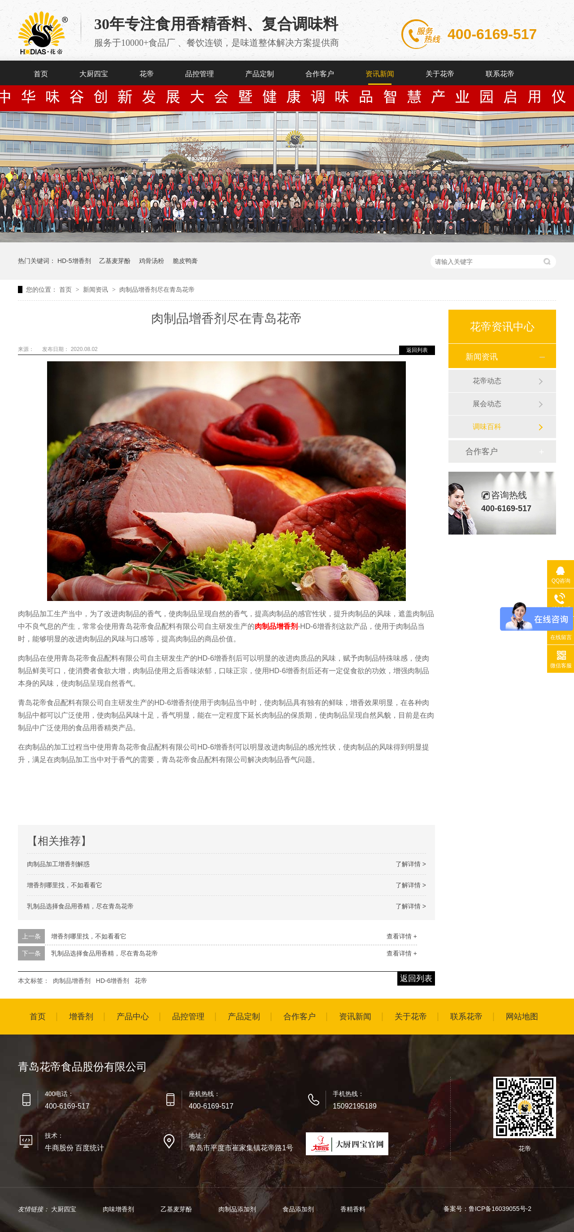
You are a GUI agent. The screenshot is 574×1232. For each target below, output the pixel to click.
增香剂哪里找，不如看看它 (64, 885)
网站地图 (522, 1016)
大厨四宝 (93, 74)
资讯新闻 (379, 74)
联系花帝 (500, 74)
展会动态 (487, 404)
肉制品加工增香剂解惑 (58, 864)
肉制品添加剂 (238, 1209)
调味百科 (487, 426)
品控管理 (199, 74)
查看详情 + (402, 936)
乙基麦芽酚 (114, 260)
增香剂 (81, 1016)
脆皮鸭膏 (185, 260)
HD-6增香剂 (113, 980)
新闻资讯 (96, 289)
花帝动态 (487, 381)
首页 (41, 74)
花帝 (146, 74)
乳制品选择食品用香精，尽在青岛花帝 (80, 906)
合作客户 (319, 74)
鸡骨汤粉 (151, 260)
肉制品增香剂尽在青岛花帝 (157, 289)
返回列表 (417, 350)
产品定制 (259, 74)
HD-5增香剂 (74, 260)
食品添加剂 (299, 1209)
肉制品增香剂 (276, 626)
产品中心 (133, 1016)
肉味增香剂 (119, 1209)
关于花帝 (440, 74)
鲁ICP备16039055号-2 (500, 1208)
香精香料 (352, 1209)
